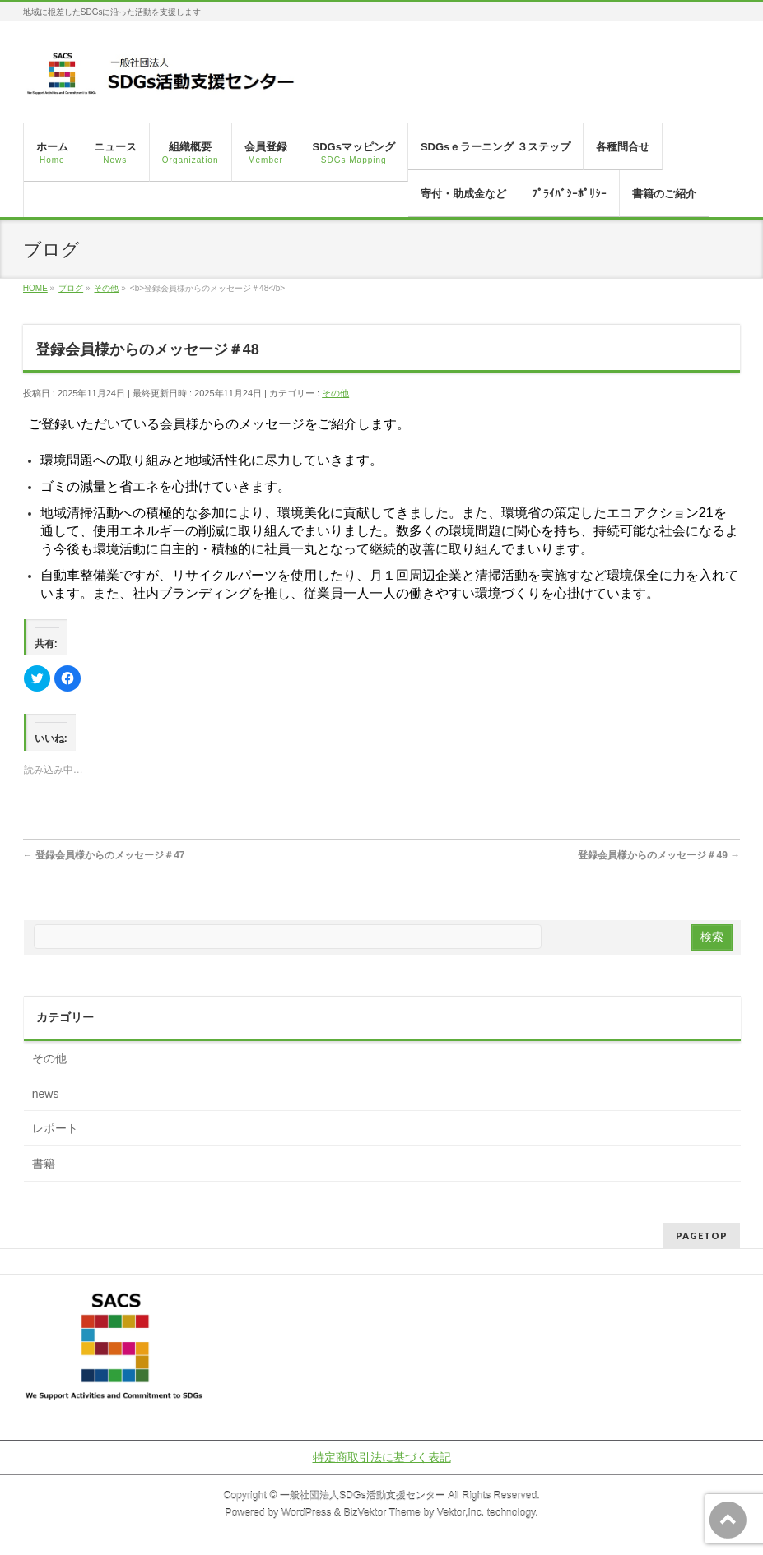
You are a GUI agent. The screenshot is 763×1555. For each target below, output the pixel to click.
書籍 (43, 1163)
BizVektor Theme (382, 1513)
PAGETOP (702, 1235)
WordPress (306, 1513)
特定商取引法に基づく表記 (382, 1457)
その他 (335, 393)
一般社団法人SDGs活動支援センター (362, 1496)
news (45, 1093)
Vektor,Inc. (461, 1513)
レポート (55, 1128)
